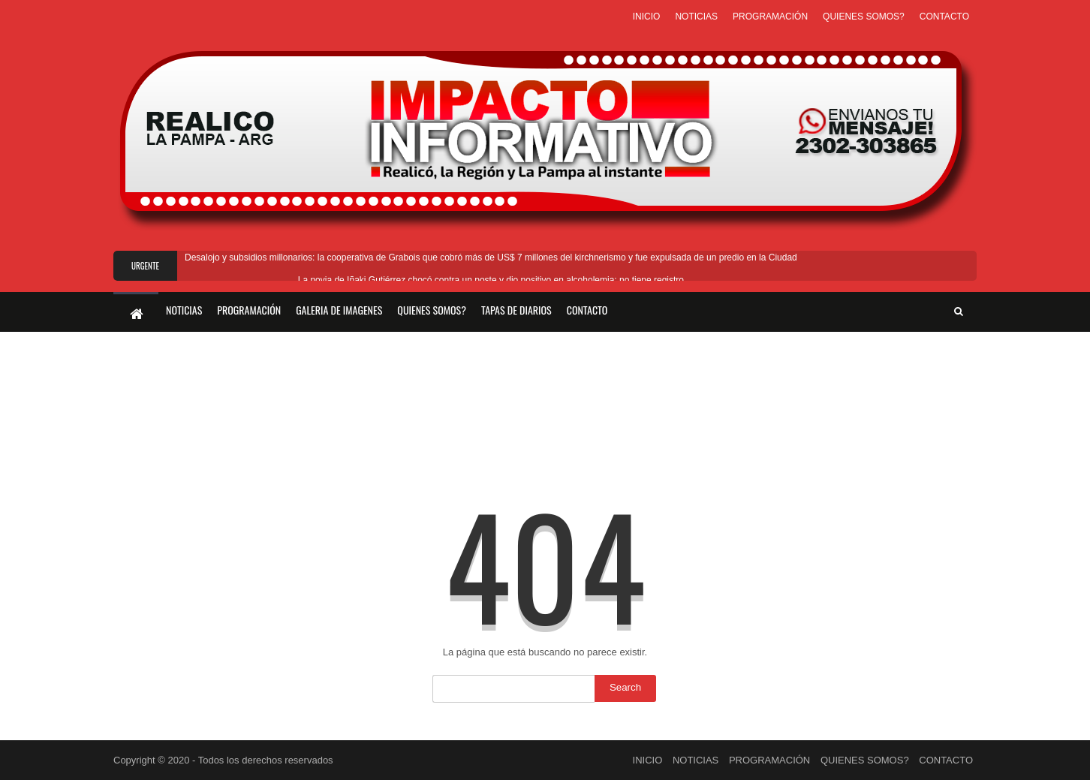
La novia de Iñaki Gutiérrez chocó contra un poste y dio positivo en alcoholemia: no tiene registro (491, 280)
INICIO (647, 16)
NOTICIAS (696, 16)
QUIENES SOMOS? (864, 16)
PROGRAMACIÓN (770, 16)
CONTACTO (944, 16)
